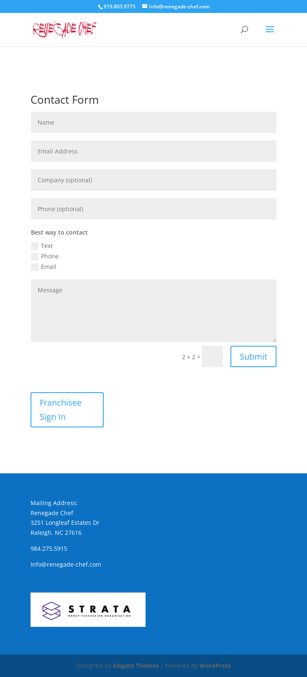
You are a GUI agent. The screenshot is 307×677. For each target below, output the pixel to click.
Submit (253, 356)
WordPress (215, 665)
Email (43, 267)
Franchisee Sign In (61, 409)
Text (42, 246)
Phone (45, 256)
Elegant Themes (136, 665)
